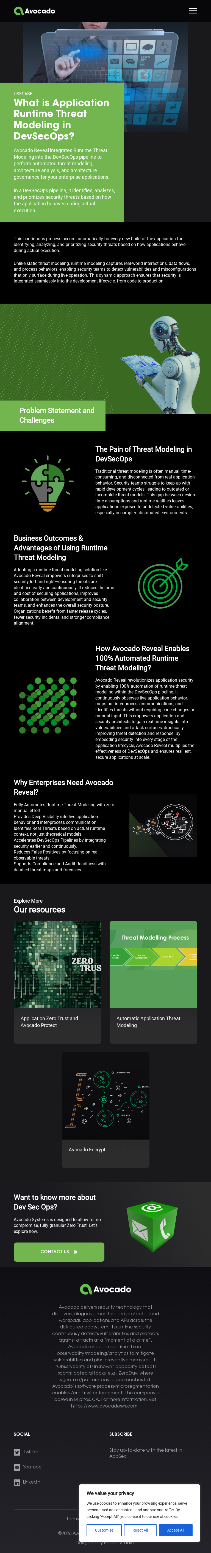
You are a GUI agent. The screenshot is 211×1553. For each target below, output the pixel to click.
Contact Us (54, 1252)
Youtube (32, 1467)
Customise (104, 1530)
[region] (139, 1513)
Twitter (30, 1452)
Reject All (140, 1530)
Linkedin (31, 1482)
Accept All (175, 1530)
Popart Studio (119, 1543)
